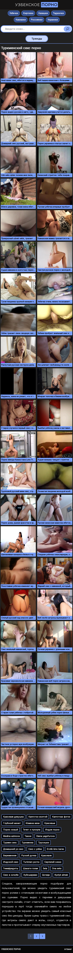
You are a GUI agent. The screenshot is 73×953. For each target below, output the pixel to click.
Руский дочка (28, 855)
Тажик (28, 836)
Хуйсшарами (30, 875)
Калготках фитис (61, 816)
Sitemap (68, 949)
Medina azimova (11, 836)
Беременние (9, 855)
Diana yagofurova (45, 836)
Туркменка (27, 842)
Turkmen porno (31, 862)
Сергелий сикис (52, 862)
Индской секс (10, 862)
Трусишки (43, 842)
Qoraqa (46, 875)
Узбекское (36, 4)
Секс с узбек (35, 849)
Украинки (53, 19)
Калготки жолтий (37, 816)
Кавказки (21, 19)
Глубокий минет (12, 823)
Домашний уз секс (13, 849)
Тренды (37, 38)
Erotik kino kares (55, 849)
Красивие (46, 855)
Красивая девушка (13, 816)
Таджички (58, 13)
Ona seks (56, 868)
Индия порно (52, 829)
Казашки (43, 13)
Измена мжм (32, 823)
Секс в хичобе (10, 875)
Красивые (49, 823)
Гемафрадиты (10, 868)
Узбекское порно (11, 949)
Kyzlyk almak (61, 875)
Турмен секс (10, 842)
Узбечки (14, 13)
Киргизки (28, 13)
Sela (45, 868)
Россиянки (36, 19)
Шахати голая (30, 868)
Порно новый (10, 829)
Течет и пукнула (31, 829)
